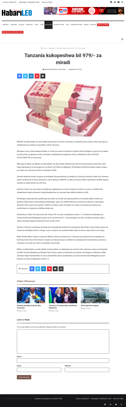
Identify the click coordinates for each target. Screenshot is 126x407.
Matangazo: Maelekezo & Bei (29, 2)
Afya (67, 24)
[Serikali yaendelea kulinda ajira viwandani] (31, 295)
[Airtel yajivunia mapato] (95, 295)
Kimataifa (29, 24)
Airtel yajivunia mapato (90, 306)
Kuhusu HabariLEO (9, 2)
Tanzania (13, 24)
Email (19, 366)
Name (19, 356)
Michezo (93, 24)
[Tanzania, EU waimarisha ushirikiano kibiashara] (63, 295)
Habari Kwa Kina (76, 24)
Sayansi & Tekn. (58, 24)
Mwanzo (6, 24)
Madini (86, 24)
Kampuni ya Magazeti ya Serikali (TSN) (48, 399)
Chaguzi (21, 24)
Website (68, 366)
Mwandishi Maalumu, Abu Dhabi (55, 69)
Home (44, 48)
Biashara (48, 24)
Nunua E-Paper (47, 2)
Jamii (42, 24)
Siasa (36, 24)
